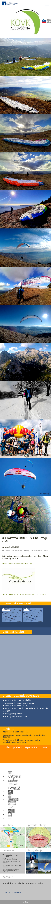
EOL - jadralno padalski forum (12, 866)
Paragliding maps (13, 714)
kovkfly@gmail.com (12, 892)
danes (6, 609)
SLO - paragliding (10, 859)
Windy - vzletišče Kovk (16, 716)
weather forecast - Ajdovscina (19, 703)
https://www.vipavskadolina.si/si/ (17, 564)
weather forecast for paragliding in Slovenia (26, 708)
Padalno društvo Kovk (25, 21)
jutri (26, 609)
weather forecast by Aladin (18, 700)
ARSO (7, 711)
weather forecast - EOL (16, 706)
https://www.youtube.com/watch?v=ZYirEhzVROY (25, 594)
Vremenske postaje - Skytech (11, 855)
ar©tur (25, 902)
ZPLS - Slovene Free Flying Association (11, 870)
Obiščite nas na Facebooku (12, 3)
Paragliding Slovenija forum (11, 862)
